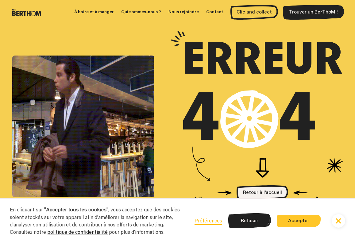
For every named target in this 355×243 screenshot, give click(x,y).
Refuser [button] (249, 220)
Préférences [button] (208, 220)
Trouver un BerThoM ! (313, 12)
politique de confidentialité (77, 232)
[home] (26, 12)
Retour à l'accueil (262, 192)
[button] (338, 221)
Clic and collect (254, 12)
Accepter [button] (298, 220)
